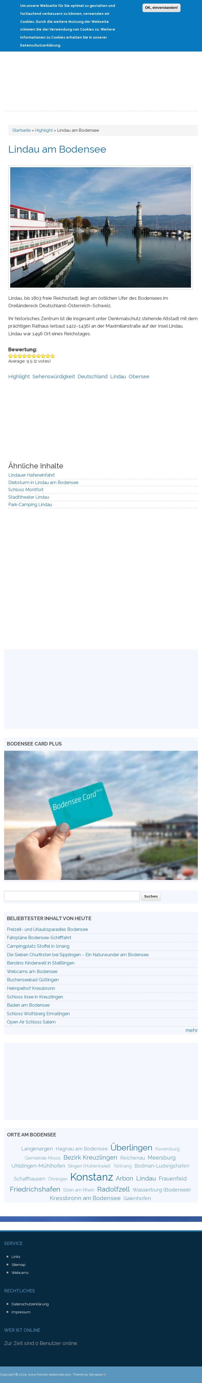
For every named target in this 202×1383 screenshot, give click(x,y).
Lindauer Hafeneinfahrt (31, 475)
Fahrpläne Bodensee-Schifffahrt (39, 937)
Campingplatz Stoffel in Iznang (38, 946)
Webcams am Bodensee (32, 971)
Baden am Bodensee (28, 1005)
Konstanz (91, 1177)
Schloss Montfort (26, 489)
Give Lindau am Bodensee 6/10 (34, 356)
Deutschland (92, 376)
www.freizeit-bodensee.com (49, 1374)
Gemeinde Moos (43, 1158)
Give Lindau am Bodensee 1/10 (10, 356)
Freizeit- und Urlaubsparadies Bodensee (47, 929)
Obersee (139, 376)
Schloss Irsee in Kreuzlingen (35, 997)
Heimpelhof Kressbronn (31, 988)
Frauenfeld (173, 1178)
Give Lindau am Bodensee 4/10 (24, 356)
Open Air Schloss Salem (31, 1022)
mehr (191, 1030)
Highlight (44, 130)
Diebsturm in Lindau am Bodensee (43, 482)
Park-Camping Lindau (30, 504)
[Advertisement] (101, 69)
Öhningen (58, 1179)
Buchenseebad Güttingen (33, 979)
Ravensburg (167, 1149)
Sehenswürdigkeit (54, 376)
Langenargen (37, 1149)
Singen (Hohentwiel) (89, 1166)
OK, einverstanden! (161, 6)
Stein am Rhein (79, 1190)
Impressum (21, 1312)
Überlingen (131, 1147)
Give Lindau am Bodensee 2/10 (15, 356)
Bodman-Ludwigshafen (161, 1166)
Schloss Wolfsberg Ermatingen (38, 1013)
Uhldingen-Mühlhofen (38, 1166)
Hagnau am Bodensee (82, 1149)
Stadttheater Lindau (28, 497)
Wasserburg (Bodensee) (162, 1190)
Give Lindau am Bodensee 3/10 (20, 356)
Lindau (118, 376)
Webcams (20, 1273)
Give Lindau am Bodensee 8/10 (43, 356)
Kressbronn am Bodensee (85, 1198)
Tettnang (122, 1166)
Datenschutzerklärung (30, 1304)
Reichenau (132, 1158)
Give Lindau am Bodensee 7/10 (38, 356)
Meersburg (162, 1157)
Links (16, 1257)
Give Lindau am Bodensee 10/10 (52, 356)
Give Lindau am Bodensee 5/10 (29, 356)
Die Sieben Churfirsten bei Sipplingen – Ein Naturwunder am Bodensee (78, 954)
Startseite (21, 130)
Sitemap (18, 1265)
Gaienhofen (137, 1198)
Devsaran (97, 1374)
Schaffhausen (29, 1179)
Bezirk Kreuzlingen (90, 1157)
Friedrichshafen (35, 1189)
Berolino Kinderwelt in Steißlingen (40, 963)
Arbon (124, 1178)
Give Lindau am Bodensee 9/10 (48, 356)
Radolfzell (113, 1189)
